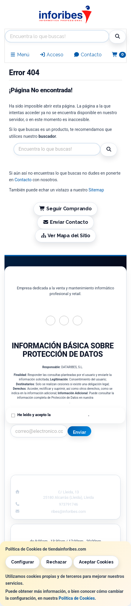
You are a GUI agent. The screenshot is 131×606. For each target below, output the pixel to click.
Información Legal (95, 449)
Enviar (79, 432)
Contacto (88, 55)
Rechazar (56, 562)
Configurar (22, 562)
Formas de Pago (95, 462)
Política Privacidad (35, 455)
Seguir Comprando (65, 208)
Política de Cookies (77, 598)
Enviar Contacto (65, 222)
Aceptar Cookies (96, 562)
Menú (19, 55)
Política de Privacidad (69, 414)
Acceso (51, 55)
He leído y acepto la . (53, 414)
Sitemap (96, 190)
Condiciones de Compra (35, 462)
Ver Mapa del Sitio (65, 235)
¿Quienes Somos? (35, 468)
